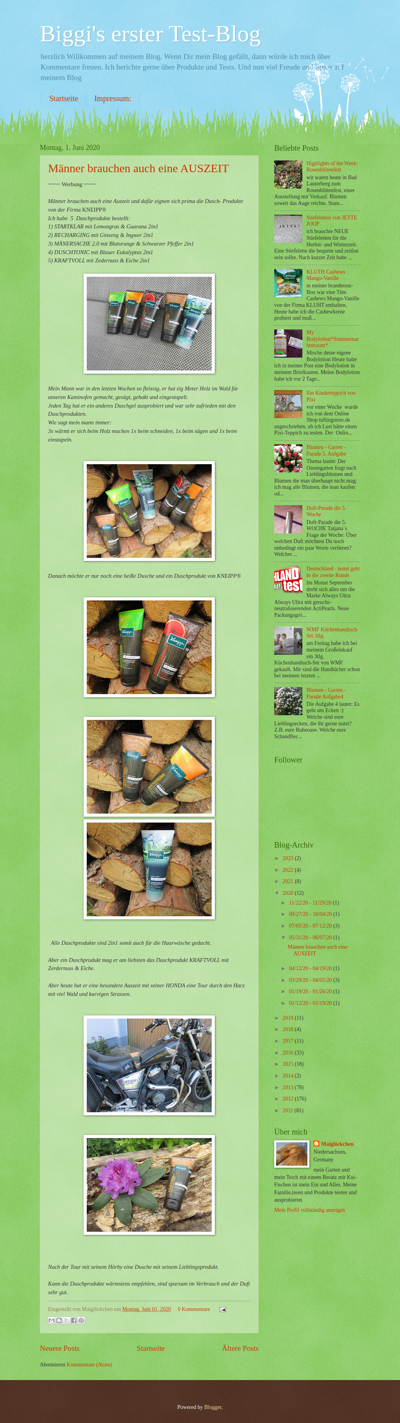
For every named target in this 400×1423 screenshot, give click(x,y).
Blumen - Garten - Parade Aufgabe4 (326, 693)
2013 (288, 1087)
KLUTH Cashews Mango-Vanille (326, 275)
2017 (288, 1041)
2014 (288, 1076)
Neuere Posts (59, 1348)
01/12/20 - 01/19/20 (311, 1003)
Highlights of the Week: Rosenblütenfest (332, 166)
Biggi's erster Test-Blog (150, 33)
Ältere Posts (240, 1348)
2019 (288, 1018)
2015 (288, 1064)
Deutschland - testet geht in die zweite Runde (333, 572)
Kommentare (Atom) (89, 1365)
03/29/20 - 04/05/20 (311, 980)
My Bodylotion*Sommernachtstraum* (333, 338)
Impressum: (112, 98)
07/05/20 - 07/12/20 (311, 926)
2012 (288, 1099)
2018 (288, 1029)
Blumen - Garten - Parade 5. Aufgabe (326, 450)
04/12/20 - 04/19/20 (311, 968)
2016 (288, 1053)
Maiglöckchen (337, 1144)
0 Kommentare (194, 1309)
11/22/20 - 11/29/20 (311, 903)
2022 (288, 870)
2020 (288, 893)
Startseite (63, 98)
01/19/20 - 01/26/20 (311, 991)
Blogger (212, 1407)
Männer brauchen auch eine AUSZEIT (138, 168)
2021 (288, 881)
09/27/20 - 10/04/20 (311, 914)
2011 (288, 1110)
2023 (288, 858)
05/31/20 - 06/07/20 (311, 937)
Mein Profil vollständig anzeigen (309, 1210)
